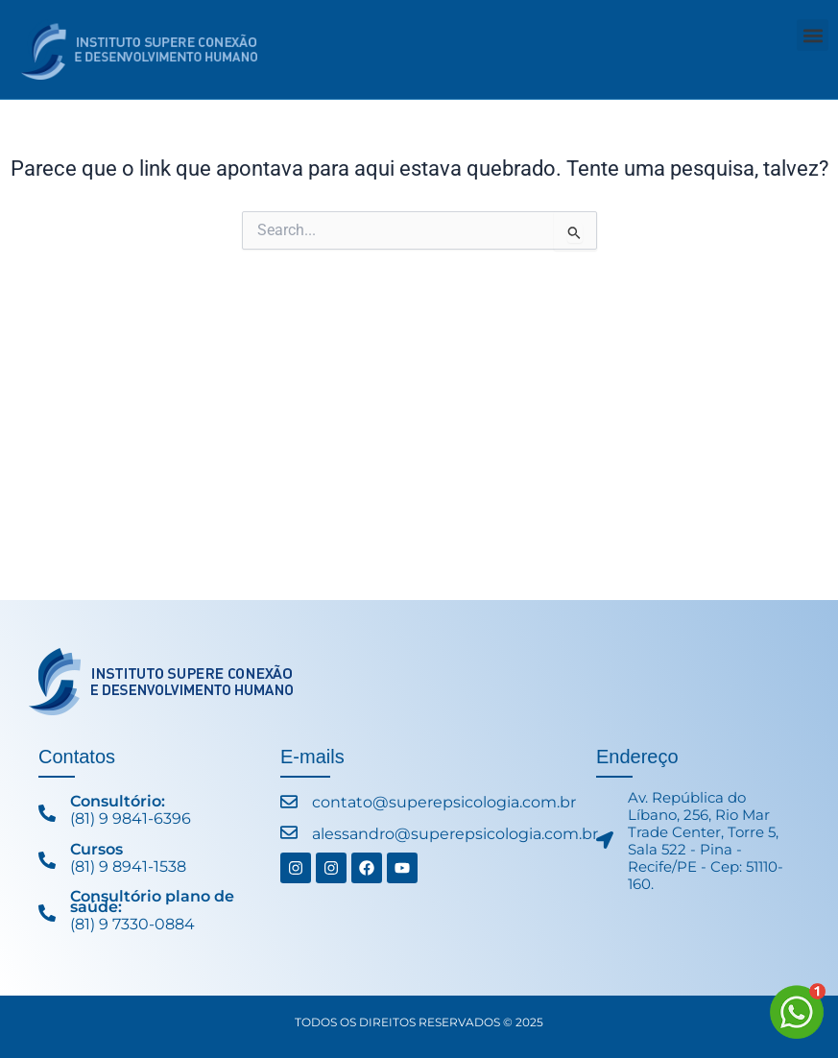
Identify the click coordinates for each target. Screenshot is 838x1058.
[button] (812, 35)
